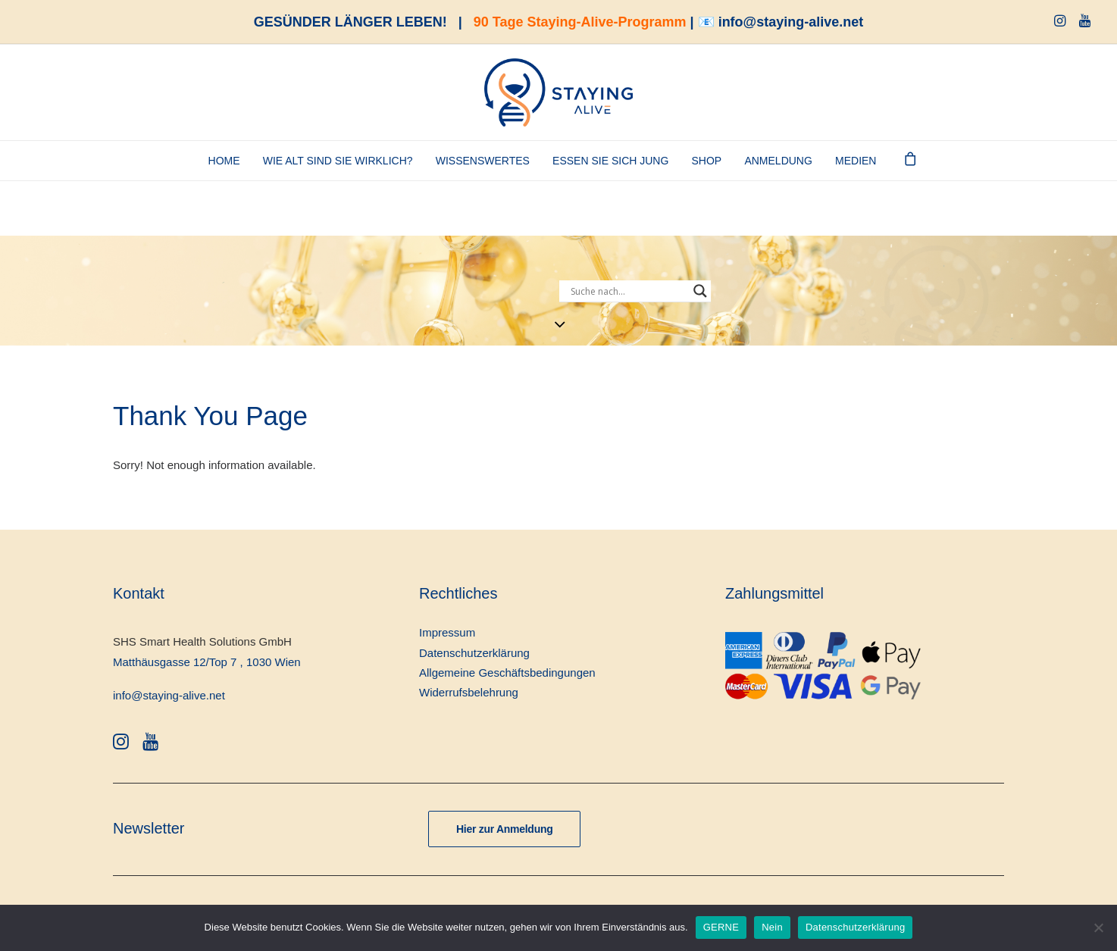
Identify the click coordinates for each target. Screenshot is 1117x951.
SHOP (707, 161)
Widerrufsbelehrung (468, 692)
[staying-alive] (558, 92)
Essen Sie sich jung (610, 161)
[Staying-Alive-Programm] (930, 236)
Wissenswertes (483, 161)
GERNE (721, 927)
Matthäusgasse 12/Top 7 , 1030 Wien (207, 661)
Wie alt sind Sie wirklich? (338, 161)
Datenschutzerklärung (474, 652)
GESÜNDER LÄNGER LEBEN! (350, 22)
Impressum (447, 632)
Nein (772, 927)
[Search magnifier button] (700, 291)
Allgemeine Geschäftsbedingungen (507, 672)
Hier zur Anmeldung (504, 829)
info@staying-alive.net (791, 22)
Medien (855, 161)
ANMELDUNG (778, 161)
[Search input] (628, 291)
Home (224, 161)
